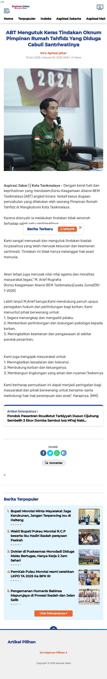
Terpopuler (26, 19)
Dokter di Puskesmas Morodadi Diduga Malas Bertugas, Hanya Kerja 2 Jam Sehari (42, 555)
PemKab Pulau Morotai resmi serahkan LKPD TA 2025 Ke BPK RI (42, 574)
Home (8, 19)
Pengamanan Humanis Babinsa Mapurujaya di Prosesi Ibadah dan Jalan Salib (43, 595)
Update (67, 229)
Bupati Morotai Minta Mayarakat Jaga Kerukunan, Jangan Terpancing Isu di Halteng (41, 515)
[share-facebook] (43, 453)
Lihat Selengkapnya (54, 613)
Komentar (53, 463)
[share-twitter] (50, 453)
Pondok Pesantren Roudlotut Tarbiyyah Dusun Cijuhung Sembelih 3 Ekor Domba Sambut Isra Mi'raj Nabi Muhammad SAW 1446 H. (53, 418)
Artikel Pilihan (21, 642)
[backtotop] (53, 630)
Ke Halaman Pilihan (53, 652)
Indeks (46, 19)
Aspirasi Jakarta (68, 19)
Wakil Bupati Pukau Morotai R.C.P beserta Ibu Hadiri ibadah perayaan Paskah (39, 535)
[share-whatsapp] (57, 453)
